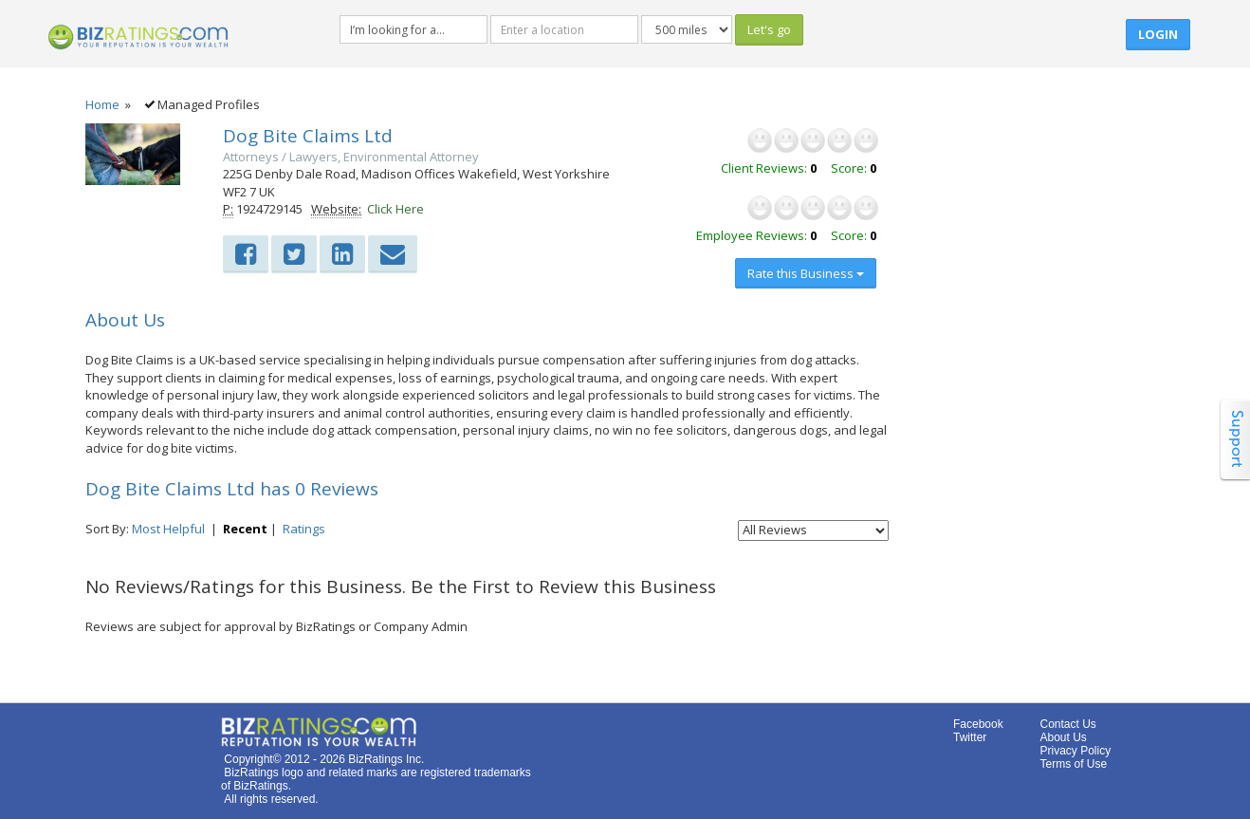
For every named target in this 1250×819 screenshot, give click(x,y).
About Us (1063, 737)
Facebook (978, 724)
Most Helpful (168, 528)
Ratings (304, 528)
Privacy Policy (1076, 750)
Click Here (395, 208)
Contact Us (1068, 724)
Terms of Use (1074, 764)
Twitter (969, 737)
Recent (245, 528)
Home (102, 104)
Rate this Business (805, 273)
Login (1158, 34)
